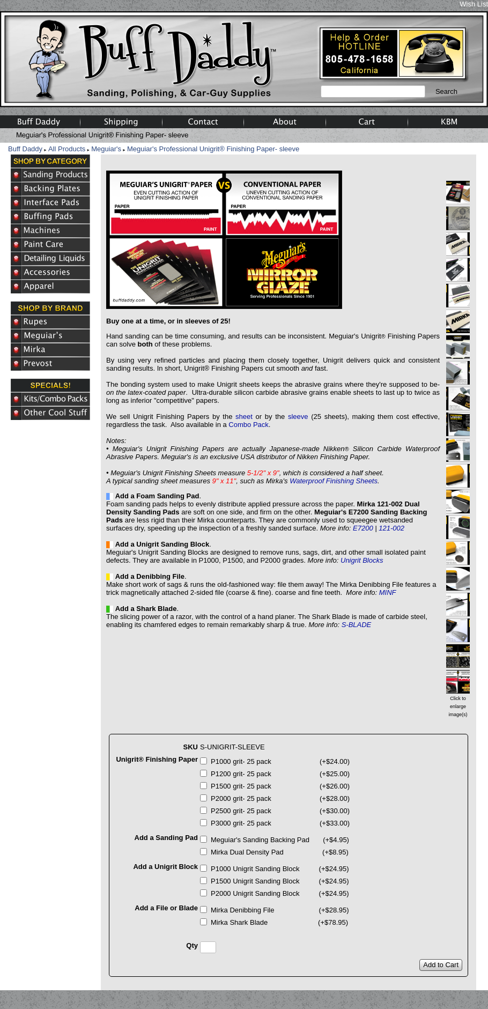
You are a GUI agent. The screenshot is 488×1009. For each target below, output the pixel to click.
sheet (244, 417)
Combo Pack (248, 425)
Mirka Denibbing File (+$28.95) (280, 910)
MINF (387, 592)
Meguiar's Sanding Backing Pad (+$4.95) (280, 840)
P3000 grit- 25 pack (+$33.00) (280, 823)
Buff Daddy (25, 149)
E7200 (363, 528)
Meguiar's (106, 149)
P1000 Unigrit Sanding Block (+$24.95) (280, 869)
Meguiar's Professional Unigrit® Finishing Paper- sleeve (213, 149)
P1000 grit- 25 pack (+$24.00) (280, 761)
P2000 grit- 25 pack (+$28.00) (280, 798)
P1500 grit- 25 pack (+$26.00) (280, 786)
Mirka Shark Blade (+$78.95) (279, 922)
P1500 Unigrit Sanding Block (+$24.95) (280, 881)
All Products (66, 149)
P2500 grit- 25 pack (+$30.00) (280, 811)
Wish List (474, 4)
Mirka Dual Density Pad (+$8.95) (280, 852)
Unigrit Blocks (362, 560)
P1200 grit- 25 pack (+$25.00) (280, 774)
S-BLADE (357, 625)
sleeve (298, 417)
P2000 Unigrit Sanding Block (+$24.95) (280, 893)
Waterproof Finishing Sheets (334, 481)
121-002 (391, 528)
